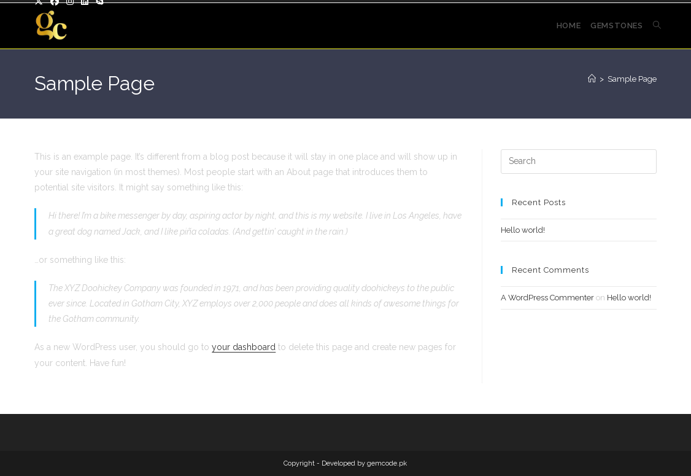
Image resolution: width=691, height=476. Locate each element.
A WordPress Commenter (547, 297)
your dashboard (244, 347)
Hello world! (523, 230)
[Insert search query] (579, 161)
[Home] (592, 79)
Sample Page (632, 79)
